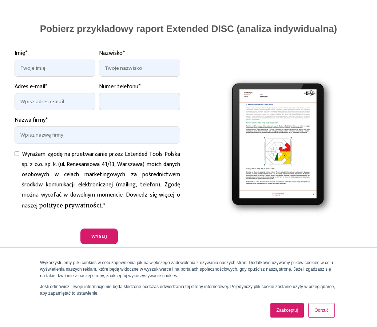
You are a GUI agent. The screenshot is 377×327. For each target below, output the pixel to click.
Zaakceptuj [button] (287, 310)
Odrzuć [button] (321, 310)
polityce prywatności (70, 205)
